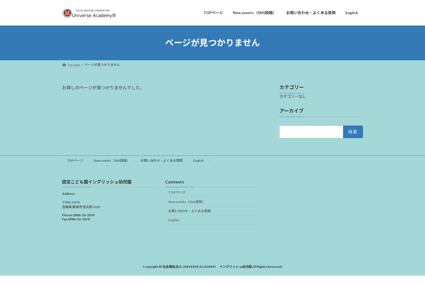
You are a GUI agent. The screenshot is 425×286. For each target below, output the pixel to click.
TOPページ (75, 160)
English (198, 160)
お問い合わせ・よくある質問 (161, 160)
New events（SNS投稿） (112, 160)
